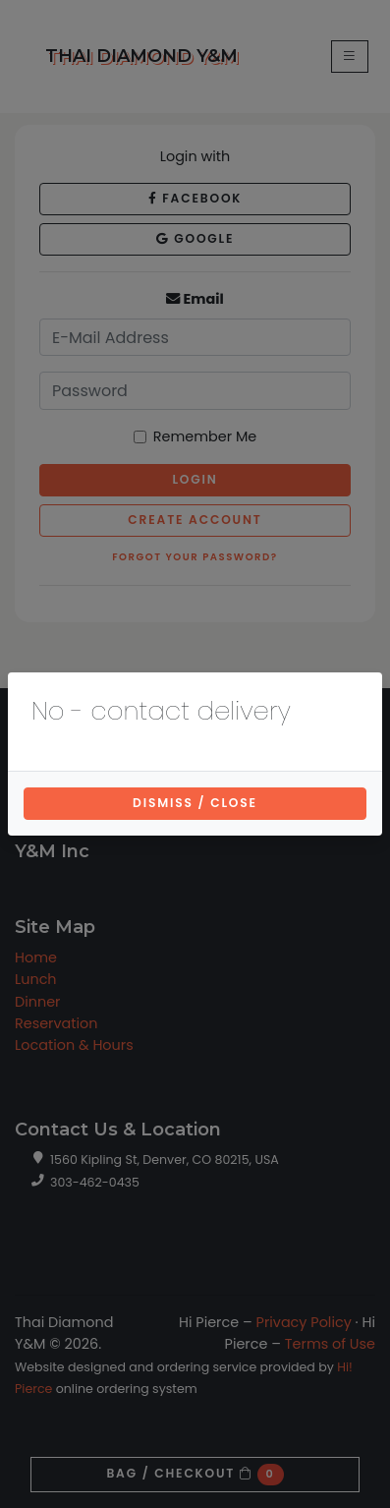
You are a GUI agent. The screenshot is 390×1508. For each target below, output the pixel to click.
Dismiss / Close (195, 802)
